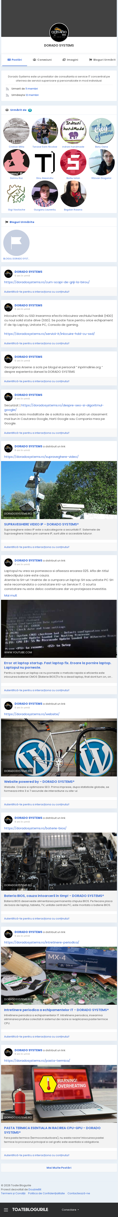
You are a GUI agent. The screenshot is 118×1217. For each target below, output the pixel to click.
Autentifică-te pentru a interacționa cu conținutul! (36, 292)
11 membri (31, 88)
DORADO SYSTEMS (59, 45)
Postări (14, 60)
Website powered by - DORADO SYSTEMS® (39, 782)
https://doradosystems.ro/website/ (32, 714)
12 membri (32, 95)
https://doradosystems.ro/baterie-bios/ (35, 828)
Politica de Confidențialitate (46, 1193)
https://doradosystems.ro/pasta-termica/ (37, 1060)
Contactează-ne (79, 1193)
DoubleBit (35, 1189)
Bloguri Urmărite (22, 222)
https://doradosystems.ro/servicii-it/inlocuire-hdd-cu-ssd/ (49, 334)
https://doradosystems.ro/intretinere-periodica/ (41, 942)
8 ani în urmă (22, 398)
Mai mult (10, 595)
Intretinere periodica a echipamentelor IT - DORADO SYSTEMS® (56, 1010)
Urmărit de (18, 110)
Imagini (70, 60)
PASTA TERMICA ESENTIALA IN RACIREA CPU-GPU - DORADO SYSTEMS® (52, 1130)
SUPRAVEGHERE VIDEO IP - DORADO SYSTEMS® (41, 524)
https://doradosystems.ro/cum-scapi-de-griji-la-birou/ (47, 282)
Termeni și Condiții (13, 1193)
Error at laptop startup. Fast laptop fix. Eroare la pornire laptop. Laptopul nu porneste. (57, 665)
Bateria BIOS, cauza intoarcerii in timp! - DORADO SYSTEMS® (54, 896)
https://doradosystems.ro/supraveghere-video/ (41, 457)
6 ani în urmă (22, 275)
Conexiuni (42, 60)
